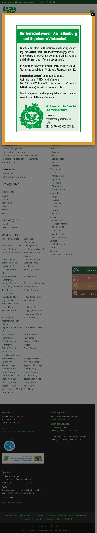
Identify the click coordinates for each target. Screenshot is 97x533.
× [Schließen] (92, 14)
